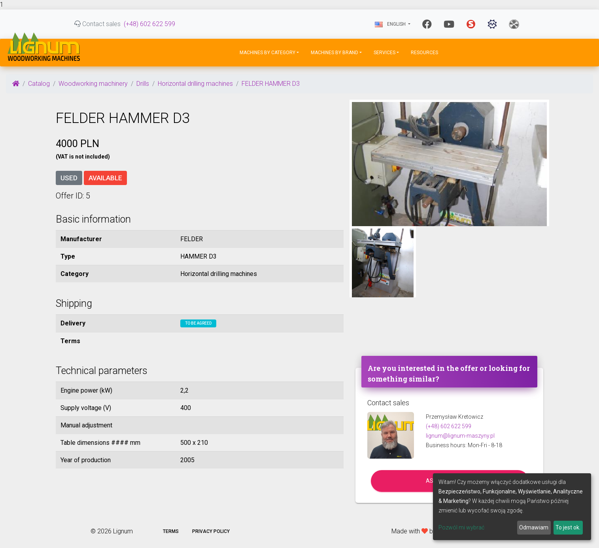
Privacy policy (211, 531)
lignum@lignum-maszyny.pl (460, 436)
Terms (171, 531)
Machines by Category (267, 52)
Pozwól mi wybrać (461, 527)
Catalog (39, 83)
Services (384, 52)
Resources (424, 52)
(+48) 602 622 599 (149, 24)
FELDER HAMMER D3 (271, 83)
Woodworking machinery (93, 83)
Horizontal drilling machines (195, 83)
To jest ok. (568, 527)
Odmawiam (533, 527)
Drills (142, 83)
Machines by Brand (334, 52)
